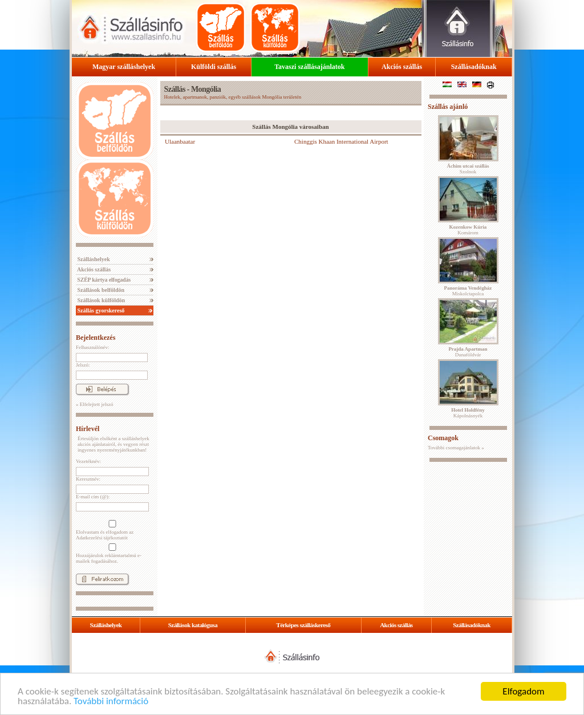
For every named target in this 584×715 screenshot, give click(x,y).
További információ (111, 702)
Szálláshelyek (93, 259)
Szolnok (468, 168)
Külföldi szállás (213, 67)
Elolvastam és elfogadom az (111, 530)
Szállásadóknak (474, 67)
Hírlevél (87, 429)
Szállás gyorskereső (100, 310)
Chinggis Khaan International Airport (341, 141)
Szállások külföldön (100, 300)
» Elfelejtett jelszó (94, 404)
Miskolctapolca (468, 290)
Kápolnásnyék (468, 413)
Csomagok (443, 438)
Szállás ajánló (448, 107)
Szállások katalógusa (193, 624)
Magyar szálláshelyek (123, 67)
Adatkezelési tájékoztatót (102, 538)
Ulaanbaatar (180, 141)
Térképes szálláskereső (303, 624)
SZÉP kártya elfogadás (103, 280)
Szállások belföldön (100, 290)
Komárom (468, 229)
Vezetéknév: (88, 461)
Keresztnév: (88, 479)
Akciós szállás (402, 67)
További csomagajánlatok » (456, 447)
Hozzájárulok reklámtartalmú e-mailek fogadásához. (111, 553)
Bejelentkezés (95, 338)
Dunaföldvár (467, 352)
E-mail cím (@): (93, 496)
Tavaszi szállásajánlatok (309, 67)
